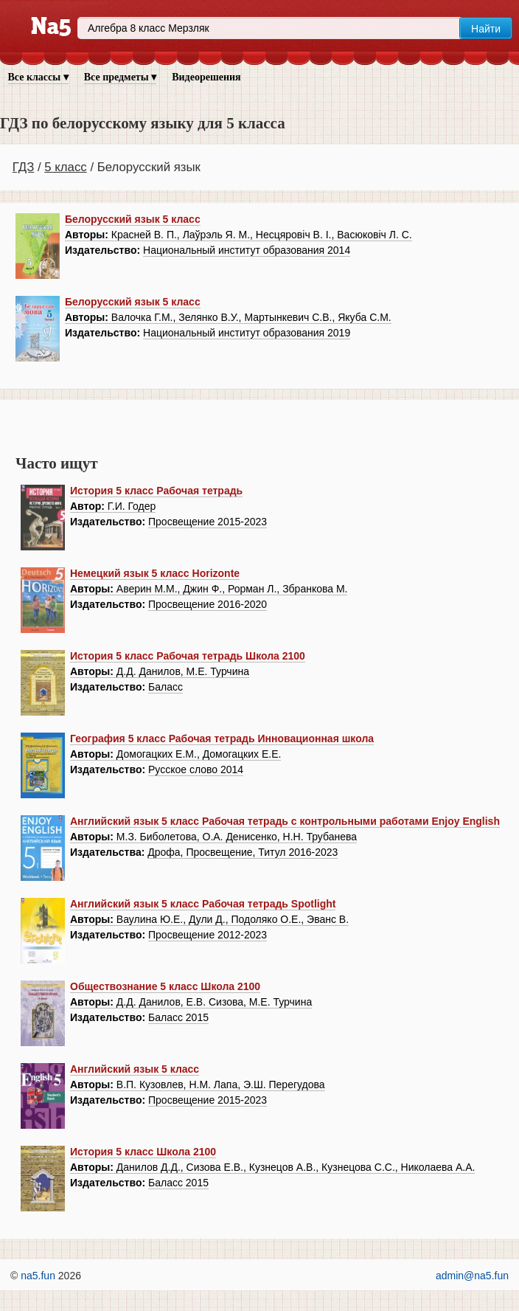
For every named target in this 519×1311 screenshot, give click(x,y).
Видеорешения (206, 77)
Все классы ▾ (38, 77)
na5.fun (38, 1275)
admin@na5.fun (472, 1275)
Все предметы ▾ (120, 77)
